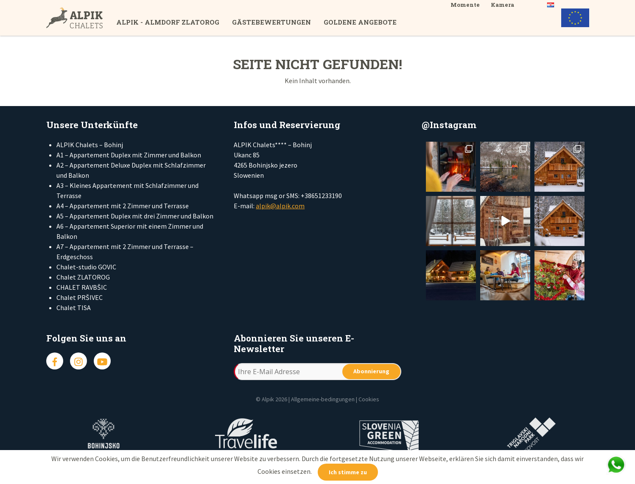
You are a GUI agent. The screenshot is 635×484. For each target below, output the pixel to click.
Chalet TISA (73, 307)
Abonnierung (371, 371)
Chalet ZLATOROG (83, 277)
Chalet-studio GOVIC (86, 267)
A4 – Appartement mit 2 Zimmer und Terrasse (122, 205)
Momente (465, 4)
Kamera (502, 4)
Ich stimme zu (348, 472)
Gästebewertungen (271, 22)
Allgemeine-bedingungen (323, 399)
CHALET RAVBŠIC (81, 287)
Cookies (368, 399)
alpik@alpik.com (280, 205)
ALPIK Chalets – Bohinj (89, 144)
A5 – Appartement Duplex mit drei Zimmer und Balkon (134, 216)
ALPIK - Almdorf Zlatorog (167, 22)
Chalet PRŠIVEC (79, 297)
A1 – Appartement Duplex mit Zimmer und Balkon (128, 155)
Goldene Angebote (360, 22)
